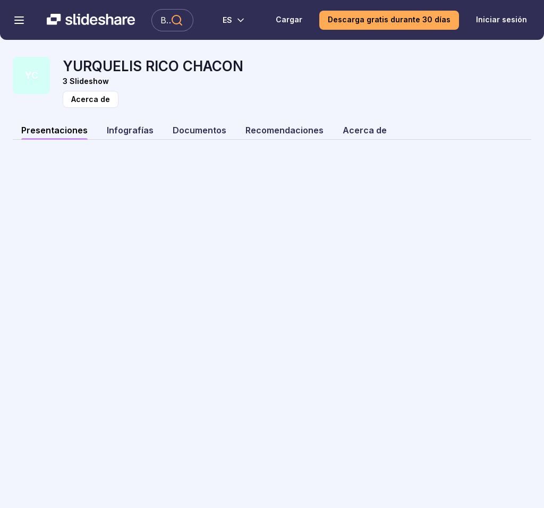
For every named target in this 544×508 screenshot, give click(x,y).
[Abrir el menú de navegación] (19, 20)
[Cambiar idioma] (228, 20)
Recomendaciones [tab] (284, 130)
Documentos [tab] (199, 130)
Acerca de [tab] (365, 130)
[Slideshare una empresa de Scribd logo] (91, 20)
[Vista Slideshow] (297, 81)
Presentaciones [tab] (54, 130)
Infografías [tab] (130, 130)
